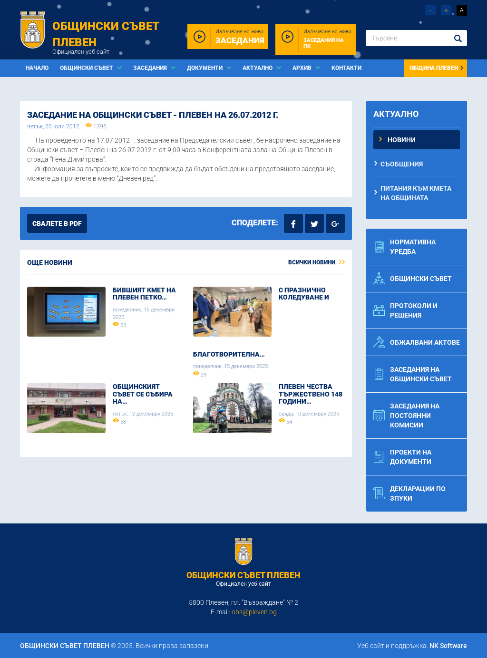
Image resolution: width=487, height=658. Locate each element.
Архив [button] (302, 68)
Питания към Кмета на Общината (415, 193)
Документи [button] (205, 68)
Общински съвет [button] (87, 68)
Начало (37, 68)
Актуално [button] (258, 68)
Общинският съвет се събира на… (143, 394)
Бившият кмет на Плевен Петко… (144, 293)
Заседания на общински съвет (412, 374)
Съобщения (401, 164)
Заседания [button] (150, 68)
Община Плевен (436, 68)
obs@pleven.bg (254, 612)
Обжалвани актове (416, 342)
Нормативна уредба (404, 246)
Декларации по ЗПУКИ (409, 493)
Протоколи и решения (405, 310)
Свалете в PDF (57, 223)
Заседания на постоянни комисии (406, 415)
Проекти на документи (402, 456)
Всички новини (316, 262)
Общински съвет (412, 278)
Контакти (346, 68)
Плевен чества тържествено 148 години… (310, 394)
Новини (402, 140)
